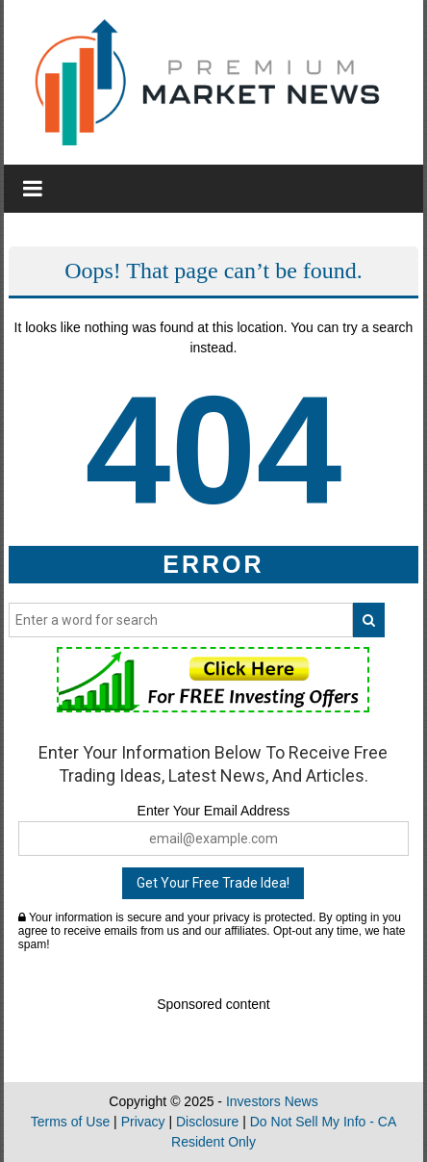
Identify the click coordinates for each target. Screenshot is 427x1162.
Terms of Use (70, 1121)
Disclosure (207, 1121)
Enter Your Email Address (214, 810)
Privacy (143, 1121)
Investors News (272, 1101)
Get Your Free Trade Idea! (213, 883)
